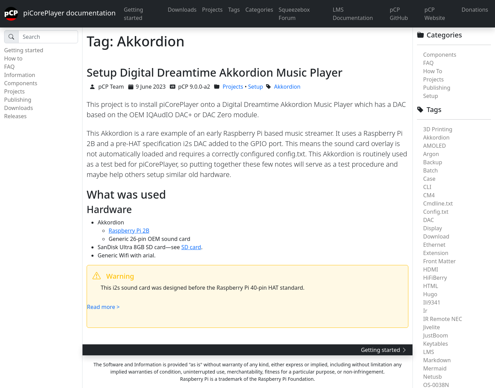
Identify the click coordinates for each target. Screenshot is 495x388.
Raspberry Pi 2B (129, 230)
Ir (425, 310)
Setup (430, 96)
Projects (212, 9)
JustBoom (435, 335)
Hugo (430, 294)
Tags (234, 9)
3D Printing (437, 129)
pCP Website (435, 14)
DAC (428, 220)
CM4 (429, 195)
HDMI (430, 269)
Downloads (182, 9)
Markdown (437, 360)
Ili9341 (431, 302)
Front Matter (439, 261)
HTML (430, 286)
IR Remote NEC (442, 319)
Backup (432, 162)
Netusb (432, 376)
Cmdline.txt (438, 203)
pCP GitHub (399, 14)
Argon (431, 154)
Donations (475, 9)
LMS (428, 352)
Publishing (17, 99)
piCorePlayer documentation (60, 14)
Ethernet (434, 244)
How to (13, 58)
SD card (191, 247)
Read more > (103, 307)
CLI (427, 187)
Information (19, 75)
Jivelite (431, 327)
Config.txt (435, 211)
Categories (259, 9)
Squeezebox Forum (294, 14)
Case (429, 178)
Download (436, 236)
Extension (435, 253)
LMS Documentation (353, 14)
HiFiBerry (435, 277)
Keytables (435, 343)
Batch (430, 170)
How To (432, 71)
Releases (15, 116)
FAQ (9, 66)
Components (20, 83)
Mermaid (435, 368)
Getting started (133, 14)
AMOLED (434, 145)
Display (432, 228)
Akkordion (436, 137)
